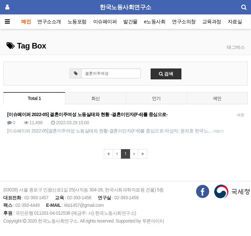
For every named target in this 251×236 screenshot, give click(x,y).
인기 (156, 98)
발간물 (130, 21)
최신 (95, 98)
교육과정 (211, 21)
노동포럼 (77, 21)
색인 (217, 98)
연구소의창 (184, 21)
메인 (26, 21)
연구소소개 (49, 21)
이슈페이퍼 (105, 21)
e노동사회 (155, 21)
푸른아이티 (153, 221)
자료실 (235, 21)
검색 (166, 73)
